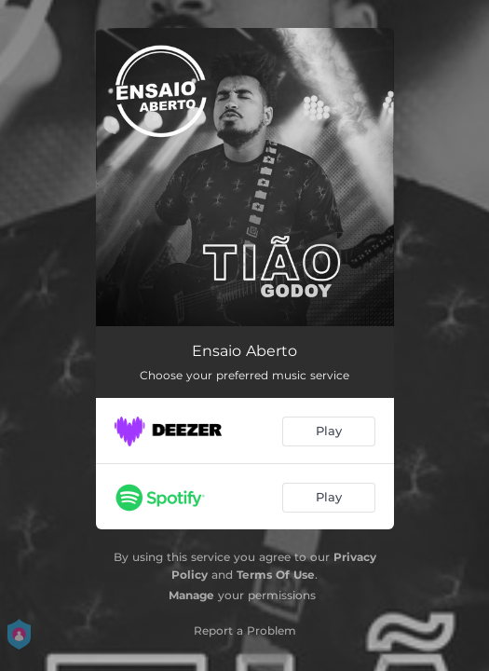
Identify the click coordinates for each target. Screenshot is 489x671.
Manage (191, 595)
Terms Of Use (276, 575)
